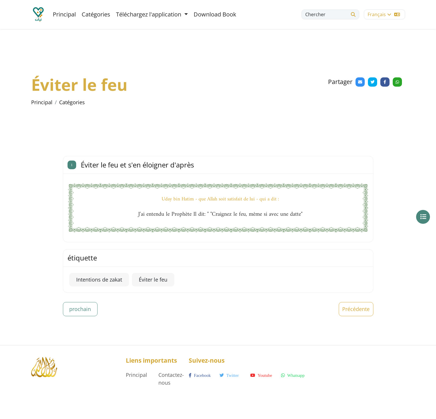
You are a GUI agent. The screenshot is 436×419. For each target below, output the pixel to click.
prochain (80, 309)
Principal (64, 14)
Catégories (96, 14)
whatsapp (292, 375)
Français (384, 14)
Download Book (215, 14)
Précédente (356, 309)
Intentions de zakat (99, 279)
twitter (229, 375)
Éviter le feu (153, 279)
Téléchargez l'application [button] (149, 14)
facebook (200, 375)
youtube (261, 375)
